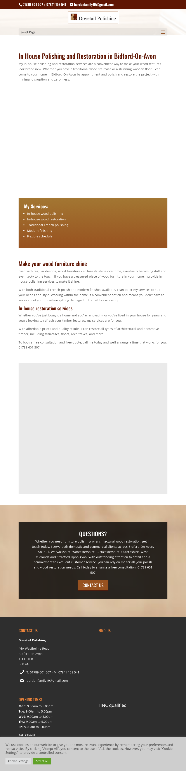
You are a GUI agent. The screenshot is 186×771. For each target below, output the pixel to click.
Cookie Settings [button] (18, 761)
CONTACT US (93, 585)
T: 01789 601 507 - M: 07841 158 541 (52, 672)
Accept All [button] (42, 761)
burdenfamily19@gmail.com (47, 680)
